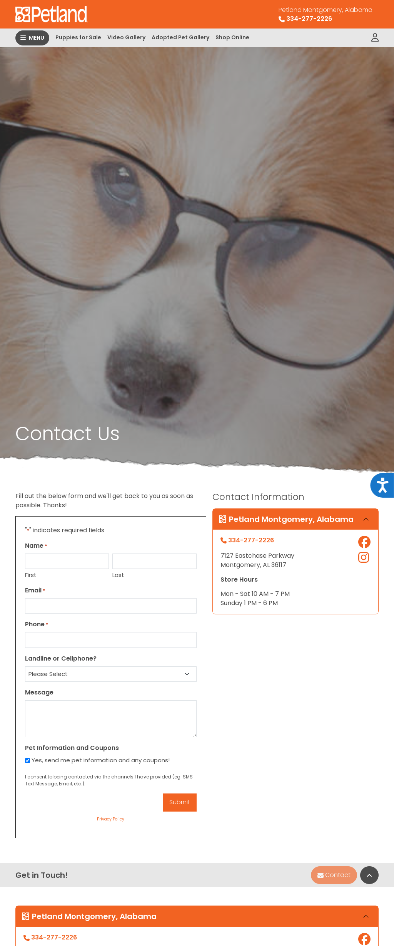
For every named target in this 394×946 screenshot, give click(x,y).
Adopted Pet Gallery (180, 37)
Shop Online (232, 37)
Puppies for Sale (78, 37)
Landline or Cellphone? (61, 658)
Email (35, 590)
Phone (36, 624)
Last (118, 575)
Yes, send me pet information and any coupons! (101, 760)
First (31, 575)
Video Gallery (126, 37)
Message (39, 692)
